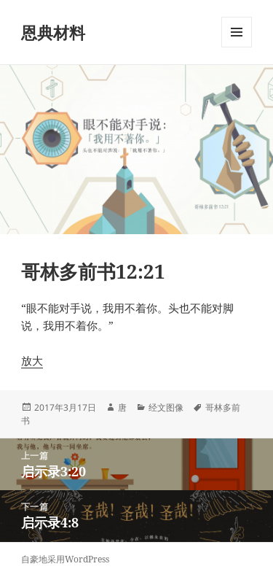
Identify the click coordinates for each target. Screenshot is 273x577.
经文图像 (166, 407)
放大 (32, 360)
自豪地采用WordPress (65, 559)
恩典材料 (53, 32)
